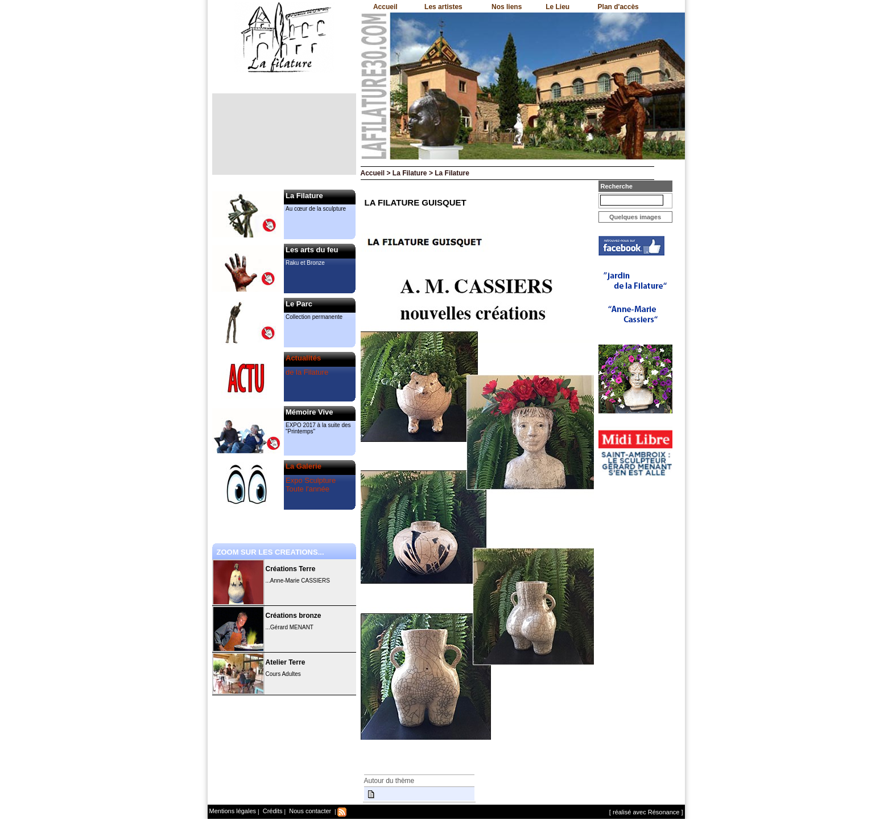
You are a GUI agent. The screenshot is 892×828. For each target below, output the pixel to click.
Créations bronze (293, 616)
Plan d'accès (618, 7)
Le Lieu (557, 7)
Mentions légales (233, 810)
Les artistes (443, 7)
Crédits (272, 810)
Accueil (385, 7)
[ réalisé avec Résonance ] (646, 812)
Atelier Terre (285, 662)
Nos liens (507, 7)
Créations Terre (291, 569)
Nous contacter (309, 810)
